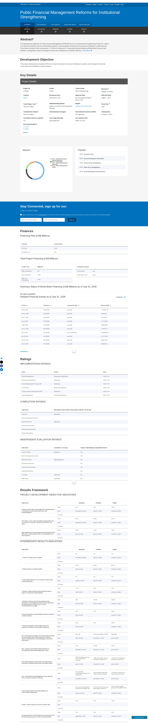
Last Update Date (81, 118)
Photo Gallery (84, 24)
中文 (122, 4)
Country (26, 95)
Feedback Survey (139, 717)
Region (77, 103)
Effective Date (106, 95)
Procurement (41, 24)
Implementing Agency (56, 103)
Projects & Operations (35, 4)
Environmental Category (57, 112)
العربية (111, 4)
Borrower (105, 88)
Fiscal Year (105, 104)
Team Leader (79, 88)
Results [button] (83, 30)
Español (100, 4)
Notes (25, 132)
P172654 (26, 129)
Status (51, 88)
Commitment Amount (30, 112)
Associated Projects (30, 124)
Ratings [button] (69, 30)
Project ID (26, 88)
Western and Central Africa (83, 106)
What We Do (24, 4)
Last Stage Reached (56, 118)
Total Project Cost (30, 104)
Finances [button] (55, 30)
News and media (70, 24)
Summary (27, 24)
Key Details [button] (41, 30)
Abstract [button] (27, 30)
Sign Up (71, 220)
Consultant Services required (33, 118)
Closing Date (105, 112)
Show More (87, 50)
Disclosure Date (54, 95)
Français (106, 4)
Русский (117, 4)
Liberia (25, 98)
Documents (55, 24)
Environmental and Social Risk (85, 112)
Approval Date (80, 95)
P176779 (26, 127)
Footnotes (23, 351)
